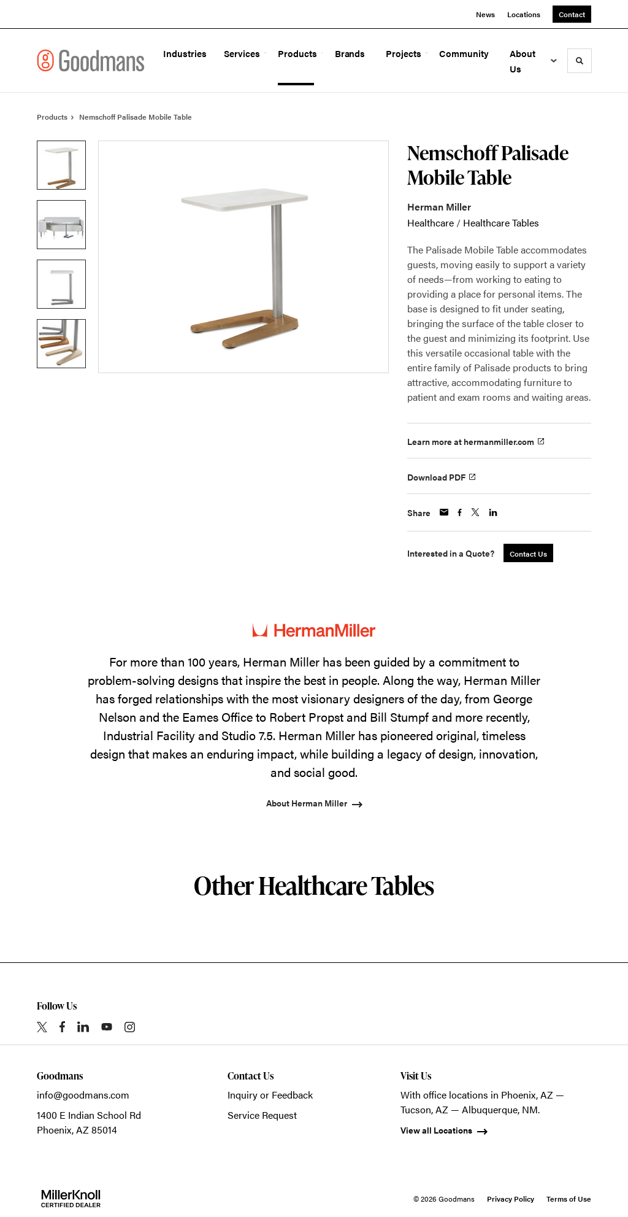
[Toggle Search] (579, 60)
